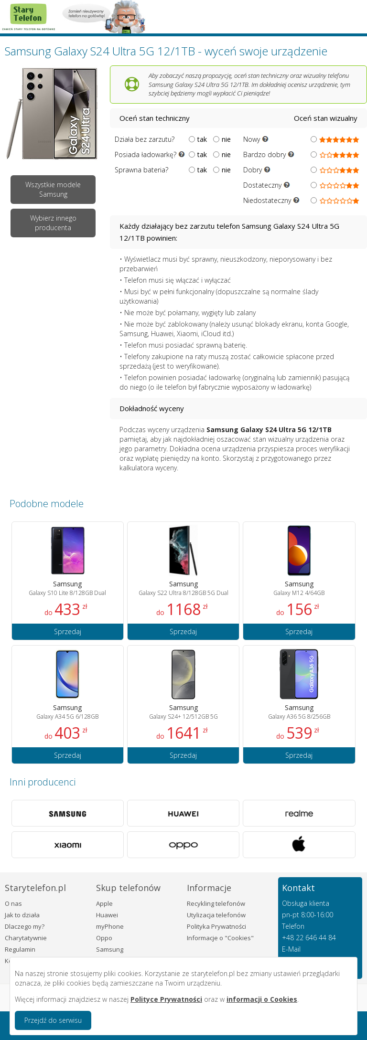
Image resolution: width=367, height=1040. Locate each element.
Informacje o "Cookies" (220, 938)
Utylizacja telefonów (216, 915)
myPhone (110, 926)
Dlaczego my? (24, 926)
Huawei (107, 915)
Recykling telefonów (216, 903)
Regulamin (20, 949)
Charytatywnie (26, 938)
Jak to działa (22, 915)
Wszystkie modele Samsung (53, 189)
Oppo (104, 938)
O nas (13, 903)
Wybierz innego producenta (53, 222)
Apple (104, 903)
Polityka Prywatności (216, 926)
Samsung (109, 949)
